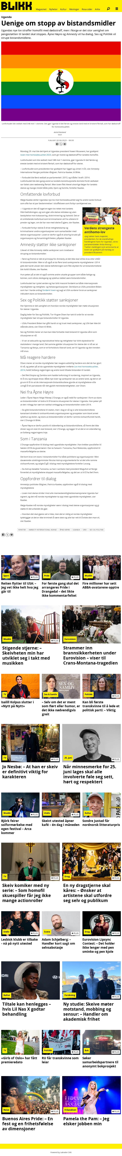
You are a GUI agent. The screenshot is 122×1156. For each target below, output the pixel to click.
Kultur (63, 9)
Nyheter (53, 9)
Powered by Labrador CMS (61, 1152)
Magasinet (41, 9)
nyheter (22, 530)
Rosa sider (87, 9)
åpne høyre (65, 530)
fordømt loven (49, 290)
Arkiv (97, 9)
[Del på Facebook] (57, 144)
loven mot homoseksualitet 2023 (35, 154)
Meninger (74, 9)
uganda (76, 530)
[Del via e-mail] (64, 144)
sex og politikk (97, 530)
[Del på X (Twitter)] (61, 144)
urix (84, 530)
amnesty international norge (43, 530)
